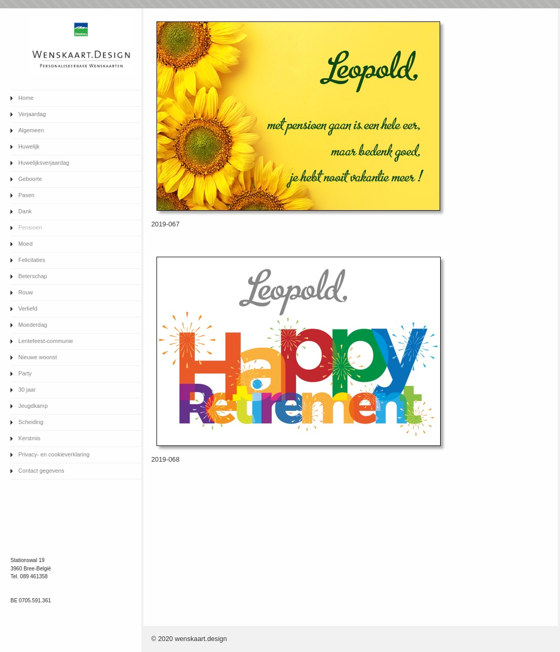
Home (25, 98)
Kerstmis (29, 438)
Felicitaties (31, 260)
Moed (25, 244)
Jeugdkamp (33, 406)
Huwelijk (29, 146)
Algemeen (31, 130)
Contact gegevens (41, 470)
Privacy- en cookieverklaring (53, 454)
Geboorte (30, 179)
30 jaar (27, 389)
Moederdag (32, 325)
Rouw (25, 292)
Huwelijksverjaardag (43, 162)
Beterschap (32, 276)
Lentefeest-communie (45, 341)
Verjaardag (32, 114)
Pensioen (30, 227)
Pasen (26, 195)
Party (24, 373)
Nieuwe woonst (37, 357)
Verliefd (27, 308)
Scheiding (30, 422)
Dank (24, 211)
